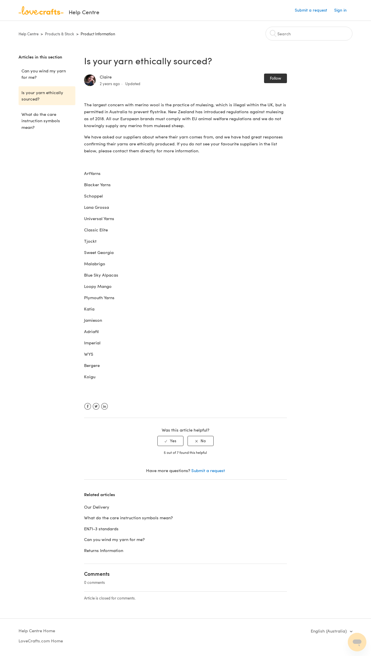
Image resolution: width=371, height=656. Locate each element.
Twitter (96, 406)
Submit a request (311, 10)
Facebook (87, 406)
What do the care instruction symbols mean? (40, 120)
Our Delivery (96, 507)
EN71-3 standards (101, 528)
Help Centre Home (37, 630)
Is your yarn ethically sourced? (42, 95)
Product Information (98, 33)
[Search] (308, 34)
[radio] (170, 441)
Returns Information (103, 550)
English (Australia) (329, 631)
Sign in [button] (340, 10)
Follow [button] (275, 78)
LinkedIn (104, 406)
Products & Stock (59, 33)
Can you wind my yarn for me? (43, 74)
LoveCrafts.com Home (41, 641)
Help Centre (29, 33)
